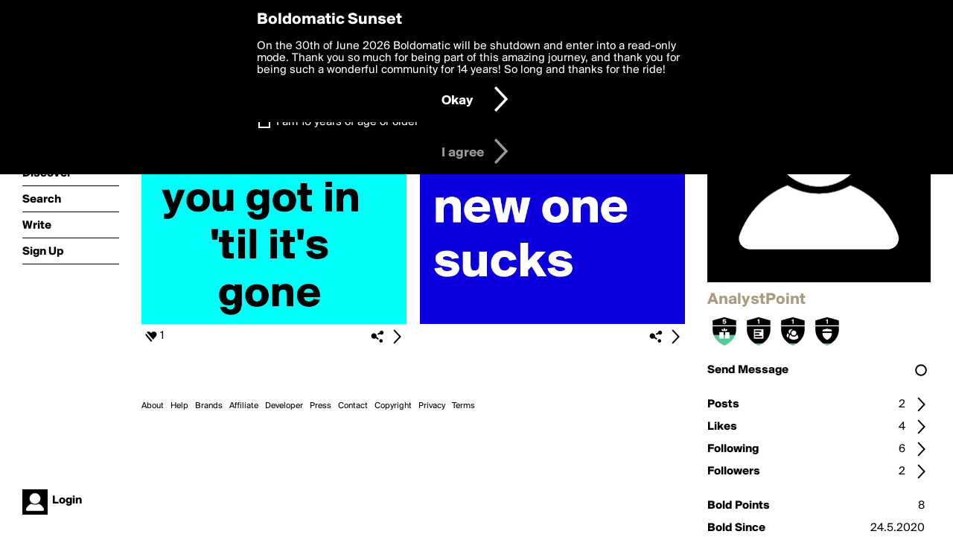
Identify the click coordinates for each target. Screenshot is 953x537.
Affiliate (243, 405)
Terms (463, 405)
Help (179, 405)
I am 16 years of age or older (347, 122)
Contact (353, 405)
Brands (209, 405)
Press (320, 405)
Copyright (393, 405)
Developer (284, 405)
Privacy (431, 405)
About (152, 405)
